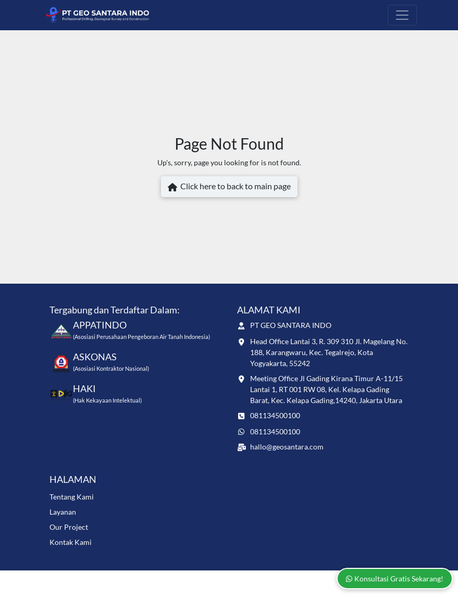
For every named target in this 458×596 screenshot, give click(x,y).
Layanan (62, 511)
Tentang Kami (71, 496)
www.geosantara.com (126, 578)
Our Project (68, 526)
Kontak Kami (70, 542)
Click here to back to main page (229, 187)
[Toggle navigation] (402, 15)
